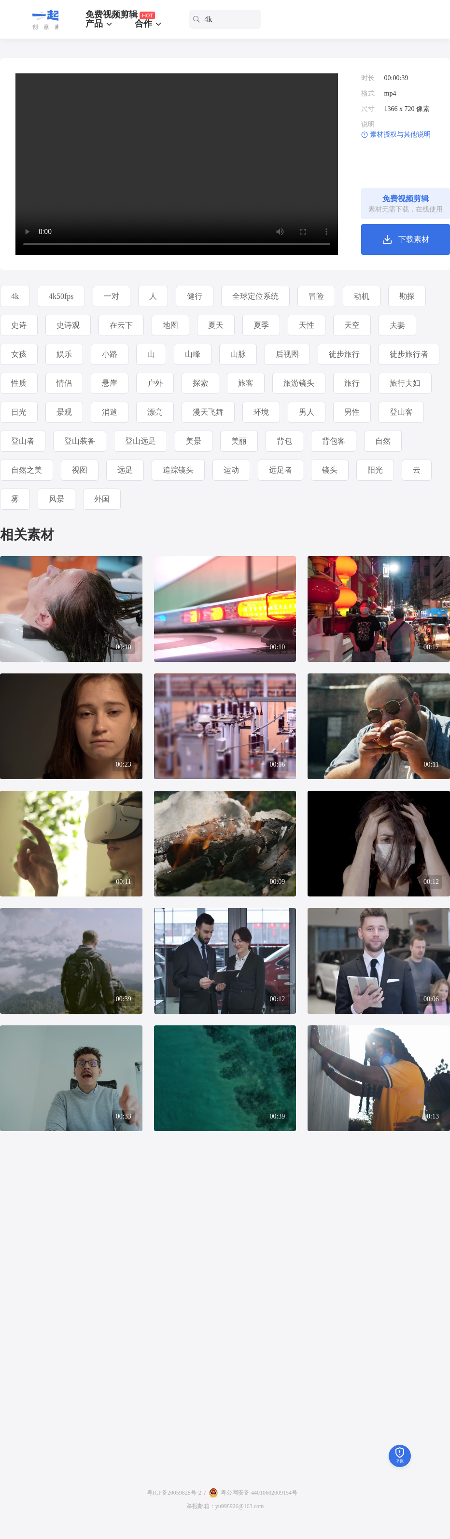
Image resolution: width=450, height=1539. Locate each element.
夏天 (216, 325)
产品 (99, 23)
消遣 (109, 412)
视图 (79, 470)
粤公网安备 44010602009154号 (259, 1493)
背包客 (333, 441)
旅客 (245, 383)
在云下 (121, 325)
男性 (352, 412)
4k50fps (61, 296)
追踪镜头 (178, 470)
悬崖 (109, 383)
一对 (111, 296)
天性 (306, 325)
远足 (125, 470)
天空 (352, 325)
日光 (19, 412)
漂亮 (155, 412)
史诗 (19, 325)
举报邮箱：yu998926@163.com (225, 1506)
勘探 (407, 296)
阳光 (375, 470)
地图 (170, 325)
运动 (231, 470)
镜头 (330, 470)
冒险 (316, 296)
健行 (194, 296)
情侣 (64, 383)
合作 (149, 23)
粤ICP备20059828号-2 (174, 1493)
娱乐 (64, 354)
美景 (193, 441)
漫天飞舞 (208, 412)
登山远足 (140, 441)
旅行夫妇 (405, 383)
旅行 (352, 383)
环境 (261, 412)
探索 (200, 383)
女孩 (19, 354)
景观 (64, 412)
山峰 (192, 354)
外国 (102, 499)
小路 (109, 354)
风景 (56, 499)
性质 (19, 383)
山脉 (238, 354)
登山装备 (79, 441)
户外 (155, 383)
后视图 (287, 354)
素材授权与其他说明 (400, 134)
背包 (284, 441)
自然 (383, 441)
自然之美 (26, 470)
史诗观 (68, 325)
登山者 (22, 441)
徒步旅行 (344, 354)
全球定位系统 (255, 296)
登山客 (401, 412)
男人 (306, 412)
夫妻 (397, 325)
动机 (361, 296)
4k (15, 296)
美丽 (239, 441)
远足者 (280, 470)
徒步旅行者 (409, 354)
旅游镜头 (298, 383)
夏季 (261, 325)
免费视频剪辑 (120, 14)
